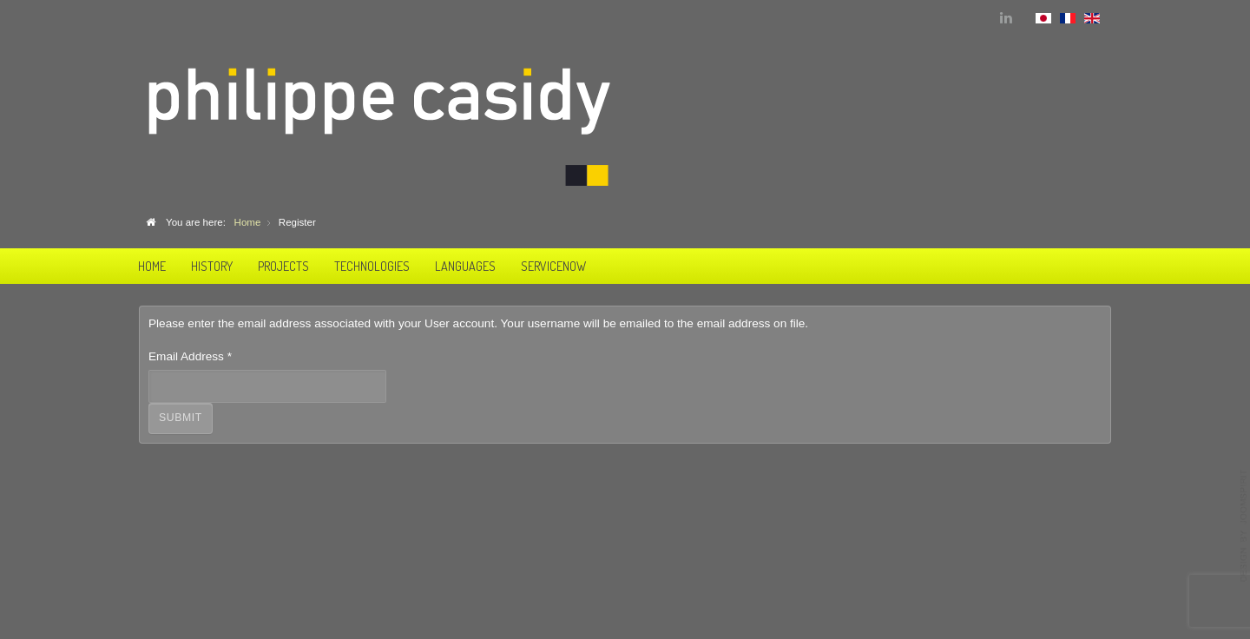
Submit (180, 418)
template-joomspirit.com (1243, 526)
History (212, 265)
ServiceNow (553, 265)
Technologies (372, 265)
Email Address (190, 356)
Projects (283, 265)
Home (152, 265)
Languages (465, 265)
